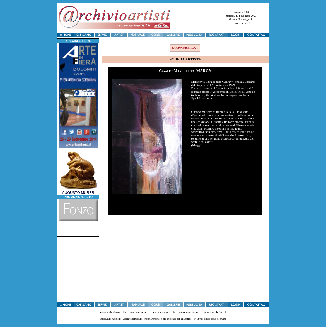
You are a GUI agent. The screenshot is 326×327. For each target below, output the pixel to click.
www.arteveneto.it (163, 312)
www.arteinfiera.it (215, 312)
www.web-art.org (189, 312)
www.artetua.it (139, 312)
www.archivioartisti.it (112, 312)
